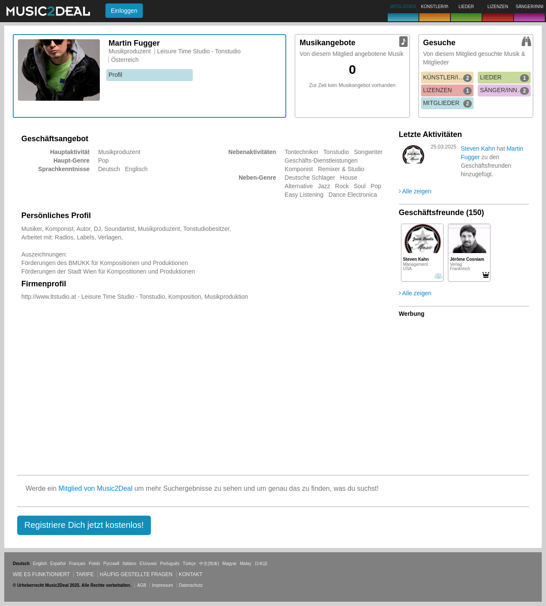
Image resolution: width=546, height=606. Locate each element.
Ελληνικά (148, 563)
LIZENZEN (447, 90)
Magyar (229, 563)
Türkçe (189, 563)
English (40, 563)
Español (58, 563)
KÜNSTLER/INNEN (448, 77)
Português (170, 563)
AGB (141, 585)
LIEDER (504, 77)
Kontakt (191, 574)
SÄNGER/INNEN (504, 90)
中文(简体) (209, 563)
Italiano (129, 563)
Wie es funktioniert (41, 574)
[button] (84, 525)
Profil (115, 74)
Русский (111, 563)
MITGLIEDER (447, 103)
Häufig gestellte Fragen (136, 574)
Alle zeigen (415, 191)
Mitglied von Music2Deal (95, 488)
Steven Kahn (478, 148)
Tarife (85, 574)
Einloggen (124, 10)
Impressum (162, 585)
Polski (94, 563)
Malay (246, 563)
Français (77, 563)
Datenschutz (191, 585)
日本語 (261, 563)
